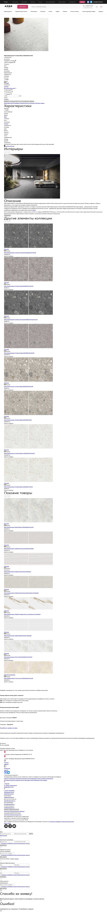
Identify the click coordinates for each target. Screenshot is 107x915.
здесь (34, 210)
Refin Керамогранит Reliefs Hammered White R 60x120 (19, 548)
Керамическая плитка (21, 11)
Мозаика (42, 11)
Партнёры (27, 780)
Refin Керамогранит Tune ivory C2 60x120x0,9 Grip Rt (18, 678)
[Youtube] (14, 827)
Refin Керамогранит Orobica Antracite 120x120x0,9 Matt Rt (20, 252)
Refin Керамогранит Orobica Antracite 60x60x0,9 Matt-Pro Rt (20, 319)
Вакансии (37, 780)
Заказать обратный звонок (11, 809)
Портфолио (72, 2)
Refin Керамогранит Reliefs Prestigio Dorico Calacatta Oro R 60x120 (22, 614)
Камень (65, 11)
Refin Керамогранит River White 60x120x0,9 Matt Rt (18, 657)
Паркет (58, 11)
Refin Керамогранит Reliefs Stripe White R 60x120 (17, 571)
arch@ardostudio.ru (9, 804)
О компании (12, 778)
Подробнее (7, 215)
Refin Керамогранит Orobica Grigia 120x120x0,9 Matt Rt (19, 353)
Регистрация (3, 835)
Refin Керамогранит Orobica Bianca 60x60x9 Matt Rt (18, 487)
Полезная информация (47, 778)
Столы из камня (74, 11)
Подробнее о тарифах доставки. (9, 728)
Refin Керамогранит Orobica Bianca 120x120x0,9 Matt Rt (19, 453)
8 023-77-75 (88, 6)
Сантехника (34, 11)
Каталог (23, 6)
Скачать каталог (9, 146)
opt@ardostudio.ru (9, 797)
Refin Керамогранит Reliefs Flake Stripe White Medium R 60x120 (21, 593)
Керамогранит (8, 11)
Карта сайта (7, 823)
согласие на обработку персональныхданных (61, 821)
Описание (22, 103)
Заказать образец (29, 101)
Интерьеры (16, 103)
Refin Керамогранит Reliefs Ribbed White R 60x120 (17, 635)
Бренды (101, 11)
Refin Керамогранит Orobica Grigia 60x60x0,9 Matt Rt (18, 286)
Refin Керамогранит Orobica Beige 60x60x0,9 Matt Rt (18, 386)
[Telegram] (10, 827)
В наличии (12, 780)
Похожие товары (39, 103)
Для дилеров (62, 2)
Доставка (24, 2)
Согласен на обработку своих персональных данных (15, 843)
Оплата (33, 2)
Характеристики (8, 103)
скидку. (17, 859)
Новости (6, 778)
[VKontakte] (6, 827)
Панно (50, 11)
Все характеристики (10, 88)
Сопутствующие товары (88, 11)
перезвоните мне (88, 7)
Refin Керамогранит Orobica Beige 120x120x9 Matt (18, 420)
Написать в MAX (8, 811)
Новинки (17, 780)
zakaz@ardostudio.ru (98, 2)
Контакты (24, 778)
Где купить (15, 2)
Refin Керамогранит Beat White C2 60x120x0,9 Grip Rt (18, 527)
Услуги (40, 2)
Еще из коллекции (30, 103)
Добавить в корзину (9, 101)
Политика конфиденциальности (12, 814)
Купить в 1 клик (20, 101)
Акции (82, 2)
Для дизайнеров (50, 2)
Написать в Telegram (18, 811)
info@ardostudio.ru (9, 807)
